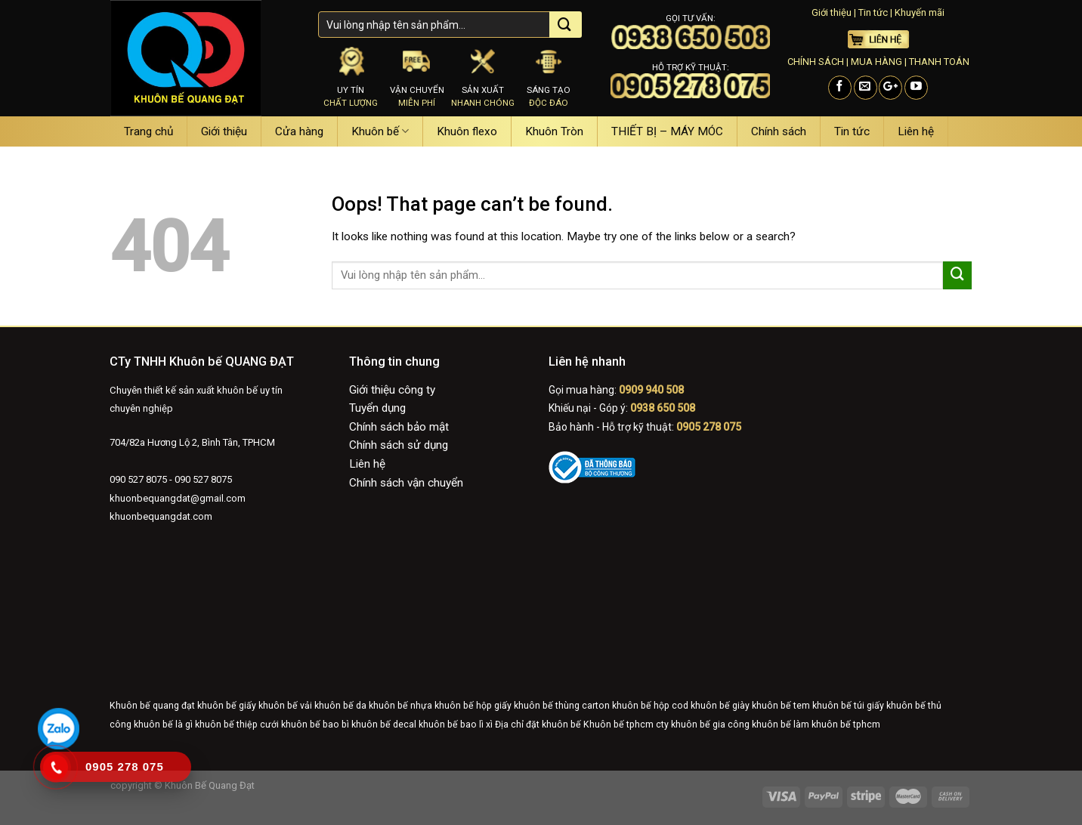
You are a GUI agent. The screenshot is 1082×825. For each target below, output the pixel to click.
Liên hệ (916, 131)
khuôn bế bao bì (315, 724)
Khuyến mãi (919, 12)
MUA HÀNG (876, 61)
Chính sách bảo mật (399, 427)
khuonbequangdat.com (161, 516)
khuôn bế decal (383, 724)
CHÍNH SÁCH (815, 61)
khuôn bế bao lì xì (456, 724)
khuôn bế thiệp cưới (237, 724)
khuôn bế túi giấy (848, 705)
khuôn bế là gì (163, 724)
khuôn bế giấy (226, 705)
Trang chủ (148, 131)
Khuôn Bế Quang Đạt (208, 785)
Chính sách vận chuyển (406, 483)
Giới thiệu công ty (392, 390)
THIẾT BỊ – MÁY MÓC (667, 131)
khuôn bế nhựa (400, 705)
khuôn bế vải (285, 705)
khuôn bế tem (781, 705)
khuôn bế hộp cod (650, 705)
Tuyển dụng (377, 408)
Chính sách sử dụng (398, 445)
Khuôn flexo (467, 131)
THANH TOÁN (939, 61)
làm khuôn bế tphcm (836, 724)
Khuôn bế (380, 131)
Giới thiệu (832, 12)
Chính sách (778, 131)
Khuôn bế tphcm (618, 724)
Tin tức (873, 12)
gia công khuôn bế (752, 724)
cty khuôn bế (683, 724)
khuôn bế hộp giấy (473, 705)
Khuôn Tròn (554, 131)
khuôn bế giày (720, 705)
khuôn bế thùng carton (562, 705)
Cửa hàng (299, 131)
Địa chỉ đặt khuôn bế (538, 724)
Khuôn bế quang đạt (152, 705)
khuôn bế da (340, 705)
